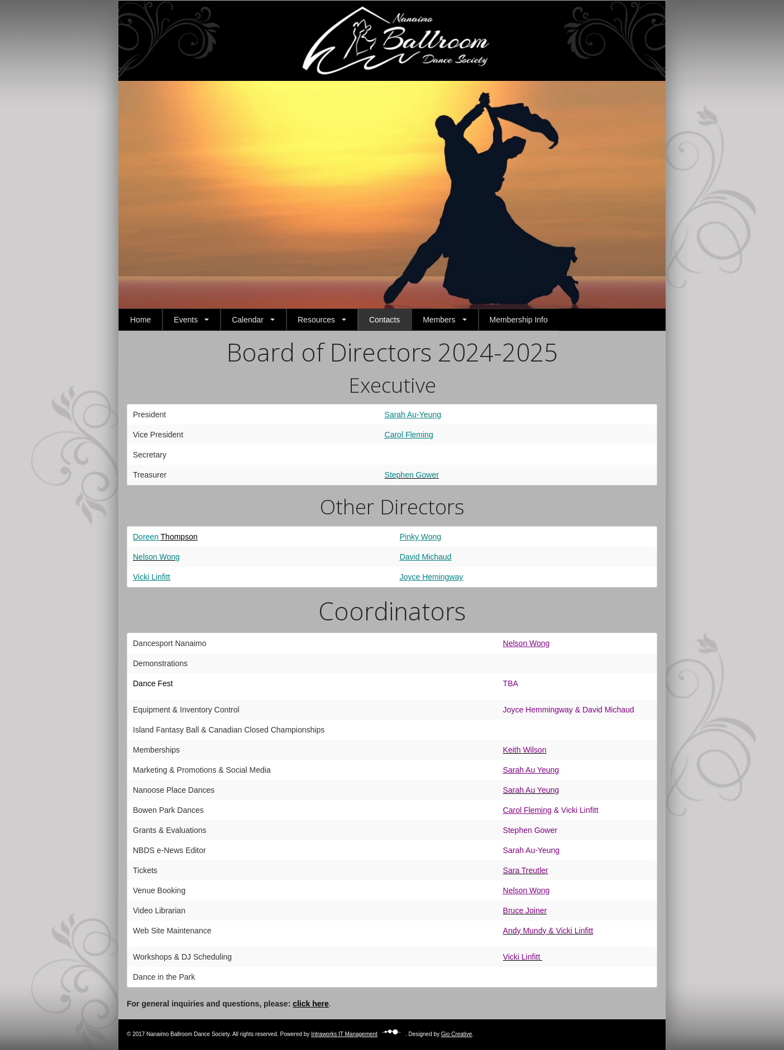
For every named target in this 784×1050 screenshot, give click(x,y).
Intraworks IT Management (358, 1034)
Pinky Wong (420, 536)
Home (140, 319)
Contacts (384, 319)
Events (186, 319)
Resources (316, 319)
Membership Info (519, 319)
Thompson (179, 536)
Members (439, 319)
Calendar (248, 319)
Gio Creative (456, 1034)
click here (311, 1003)
